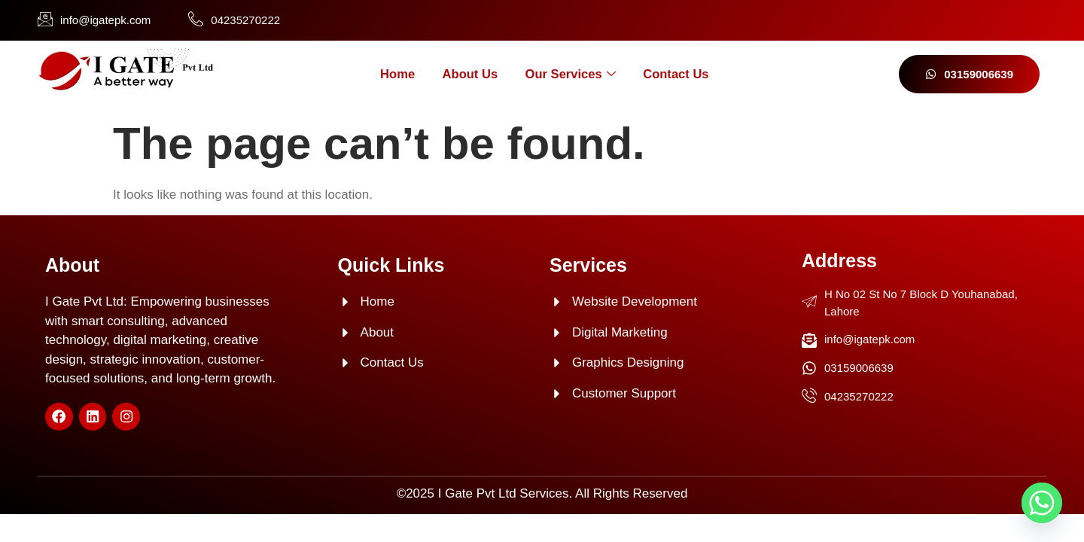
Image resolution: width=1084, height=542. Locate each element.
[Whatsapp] (1042, 503)
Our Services (572, 74)
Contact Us (686, 74)
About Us (465, 74)
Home (385, 74)
